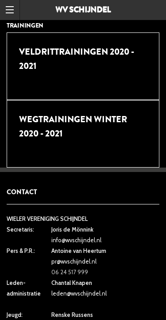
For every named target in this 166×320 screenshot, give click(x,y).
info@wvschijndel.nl (76, 240)
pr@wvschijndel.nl (74, 261)
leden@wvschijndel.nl (79, 293)
